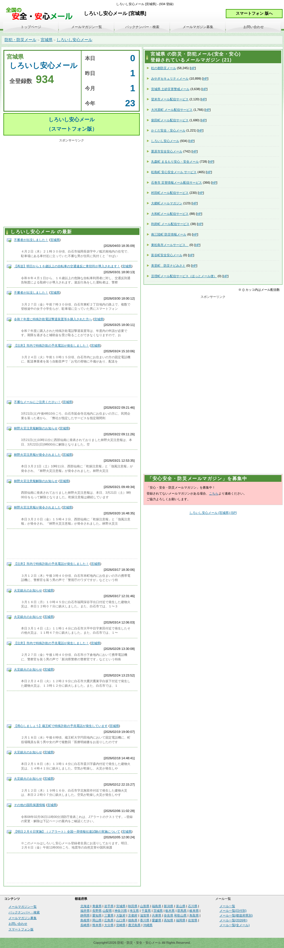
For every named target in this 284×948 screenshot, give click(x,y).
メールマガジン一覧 (86, 27)
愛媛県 (156, 920)
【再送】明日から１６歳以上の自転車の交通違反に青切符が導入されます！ (67, 266)
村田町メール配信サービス (170, 192)
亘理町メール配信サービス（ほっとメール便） (184, 276)
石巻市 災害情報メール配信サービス (176, 182)
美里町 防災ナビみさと (168, 265)
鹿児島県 (134, 925)
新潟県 (168, 906)
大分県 (109, 925)
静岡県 (85, 915)
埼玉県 (134, 910)
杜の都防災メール (163, 68)
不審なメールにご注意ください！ (37, 402)
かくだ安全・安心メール (168, 130)
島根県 (85, 920)
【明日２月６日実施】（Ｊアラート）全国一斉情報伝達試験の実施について (67, 831)
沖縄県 (148, 925)
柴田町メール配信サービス (170, 120)
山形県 (144, 906)
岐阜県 (194, 910)
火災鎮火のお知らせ (28, 590)
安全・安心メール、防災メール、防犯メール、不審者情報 (41, 14)
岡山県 (97, 920)
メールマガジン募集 (198, 27)
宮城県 (47, 39)
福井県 (85, 910)
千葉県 (146, 910)
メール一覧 (227, 906)
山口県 (121, 920)
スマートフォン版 (21, 929)
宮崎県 (121, 925)
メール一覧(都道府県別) (236, 915)
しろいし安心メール (74, 39)
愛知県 (97, 915)
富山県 (180, 906)
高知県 (168, 920)
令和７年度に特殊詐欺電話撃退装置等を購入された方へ (53, 319)
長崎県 (85, 925)
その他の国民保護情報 (29, 805)
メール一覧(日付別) (233, 910)
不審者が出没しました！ (31, 239)
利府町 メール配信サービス (170, 224)
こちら (213, 493)
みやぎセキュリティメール (170, 78)
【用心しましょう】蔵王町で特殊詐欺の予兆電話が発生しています (61, 726)
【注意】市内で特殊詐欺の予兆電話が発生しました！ (51, 345)
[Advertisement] (71, 183)
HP (193, 68)
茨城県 (158, 910)
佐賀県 (192, 920)
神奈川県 (120, 910)
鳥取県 (194, 915)
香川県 (144, 920)
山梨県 (107, 910)
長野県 (97, 910)
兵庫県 (156, 915)
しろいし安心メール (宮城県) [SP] (213, 512)
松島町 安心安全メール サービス (174, 172)
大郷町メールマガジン (166, 203)
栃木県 (170, 910)
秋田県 (132, 906)
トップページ (31, 27)
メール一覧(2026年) (233, 920)
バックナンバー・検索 (142, 27)
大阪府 (121, 915)
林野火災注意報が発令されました (37, 454)
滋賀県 (144, 915)
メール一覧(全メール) (235, 925)
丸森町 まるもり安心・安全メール (175, 161)
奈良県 (168, 915)
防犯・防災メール (20, 39)
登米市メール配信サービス (170, 99)
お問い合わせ (253, 27)
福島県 (156, 906)
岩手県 (109, 906)
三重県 (109, 915)
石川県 (192, 906)
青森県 (97, 906)
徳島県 (132, 920)
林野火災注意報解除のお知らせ (36, 428)
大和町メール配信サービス (170, 213)
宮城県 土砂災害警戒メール (170, 89)
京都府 (132, 915)
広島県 (109, 920)
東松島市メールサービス (170, 245)
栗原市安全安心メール (166, 151)
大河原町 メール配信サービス (172, 109)
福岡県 (180, 920)
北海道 (85, 906)
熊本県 (97, 925)
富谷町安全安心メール (166, 255)
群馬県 (182, 910)
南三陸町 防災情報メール (168, 234)
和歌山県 (180, 915)
